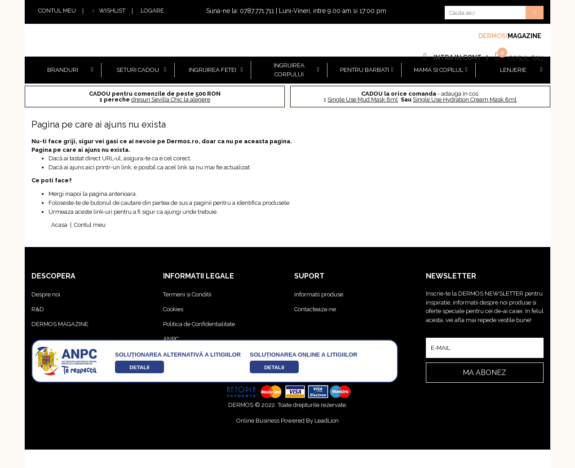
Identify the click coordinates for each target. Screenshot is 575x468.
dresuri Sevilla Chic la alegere (170, 99)
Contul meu (90, 224)
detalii (139, 367)
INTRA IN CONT (457, 57)
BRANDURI (62, 69)
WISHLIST (107, 10)
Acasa (59, 224)
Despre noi (45, 294)
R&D (37, 309)
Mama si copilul (438, 69)
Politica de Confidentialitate (199, 324)
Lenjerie (513, 69)
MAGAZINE (524, 36)
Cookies (173, 309)
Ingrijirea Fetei (212, 69)
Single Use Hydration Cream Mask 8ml (465, 99)
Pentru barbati (364, 69)
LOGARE (152, 10)
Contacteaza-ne (315, 309)
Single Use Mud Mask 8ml (362, 99)
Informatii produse (318, 294)
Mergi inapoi (65, 193)
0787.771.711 (257, 10)
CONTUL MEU (57, 10)
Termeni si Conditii (187, 294)
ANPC (171, 339)
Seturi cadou (137, 69)
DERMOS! (493, 36)
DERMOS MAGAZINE (59, 324)
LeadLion (326, 420)
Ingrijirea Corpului (289, 70)
